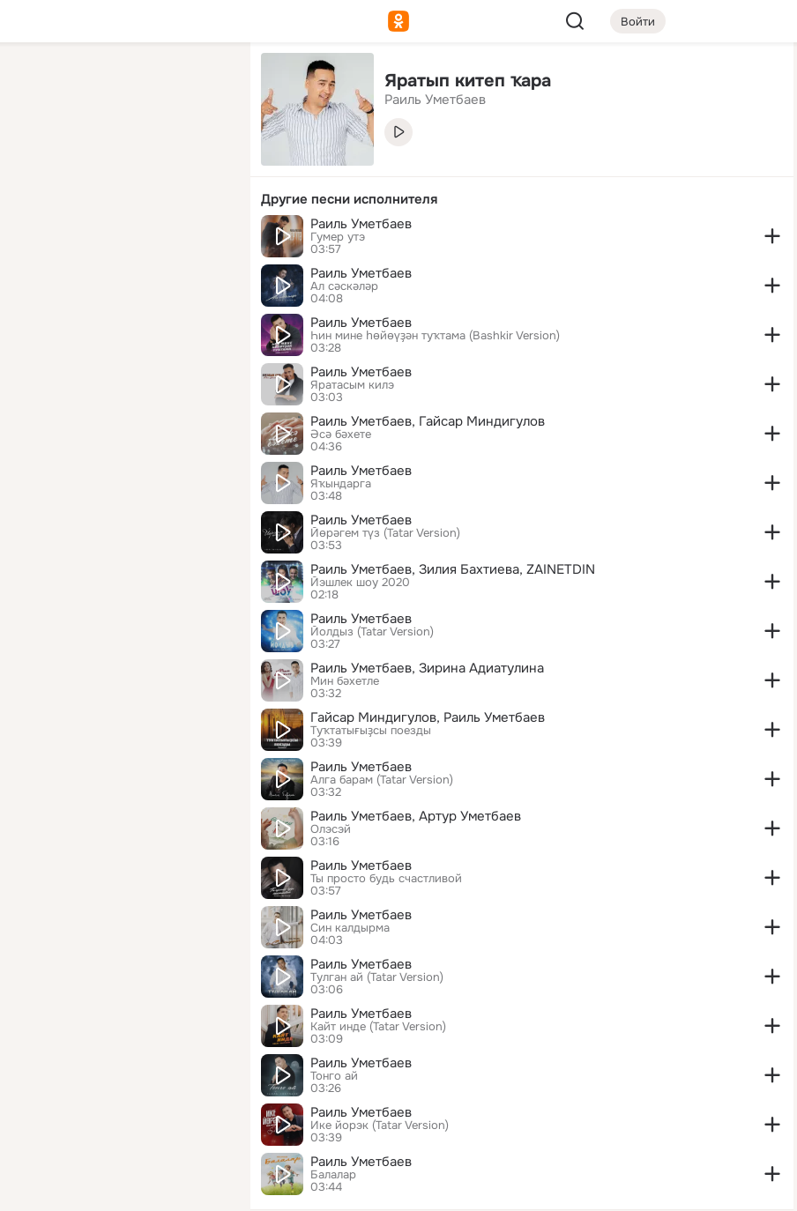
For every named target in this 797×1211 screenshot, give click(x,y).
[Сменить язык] (120, 1113)
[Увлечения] (120, 84)
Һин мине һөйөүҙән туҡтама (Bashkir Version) (435, 336)
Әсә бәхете (340, 434)
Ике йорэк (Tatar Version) (379, 1125)
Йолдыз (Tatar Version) (372, 632)
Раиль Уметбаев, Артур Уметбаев (415, 816)
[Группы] (197, 84)
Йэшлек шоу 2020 (360, 582)
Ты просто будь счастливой (386, 879)
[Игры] (197, 240)
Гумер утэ (337, 237)
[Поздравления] (120, 240)
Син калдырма (350, 928)
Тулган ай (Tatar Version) (376, 977)
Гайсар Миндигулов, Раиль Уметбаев (427, 717)
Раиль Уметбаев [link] (435, 99)
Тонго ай (334, 1076)
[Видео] (197, 162)
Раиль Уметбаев (361, 224)
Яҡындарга (340, 484)
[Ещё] (120, 1075)
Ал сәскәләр (344, 286)
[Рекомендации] (120, 317)
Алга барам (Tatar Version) (381, 780)
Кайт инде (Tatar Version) (378, 1027)
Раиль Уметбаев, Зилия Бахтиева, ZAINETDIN (452, 569)
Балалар (333, 1175)
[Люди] (120, 162)
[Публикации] (42, 162)
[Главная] (42, 84)
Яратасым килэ (352, 385)
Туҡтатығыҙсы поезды (370, 730)
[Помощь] (42, 317)
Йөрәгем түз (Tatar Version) (385, 533)
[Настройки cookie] (120, 1188)
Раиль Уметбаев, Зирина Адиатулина (427, 668)
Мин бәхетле (344, 681)
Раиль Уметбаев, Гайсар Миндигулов (427, 421)
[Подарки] (42, 240)
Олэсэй (330, 829)
